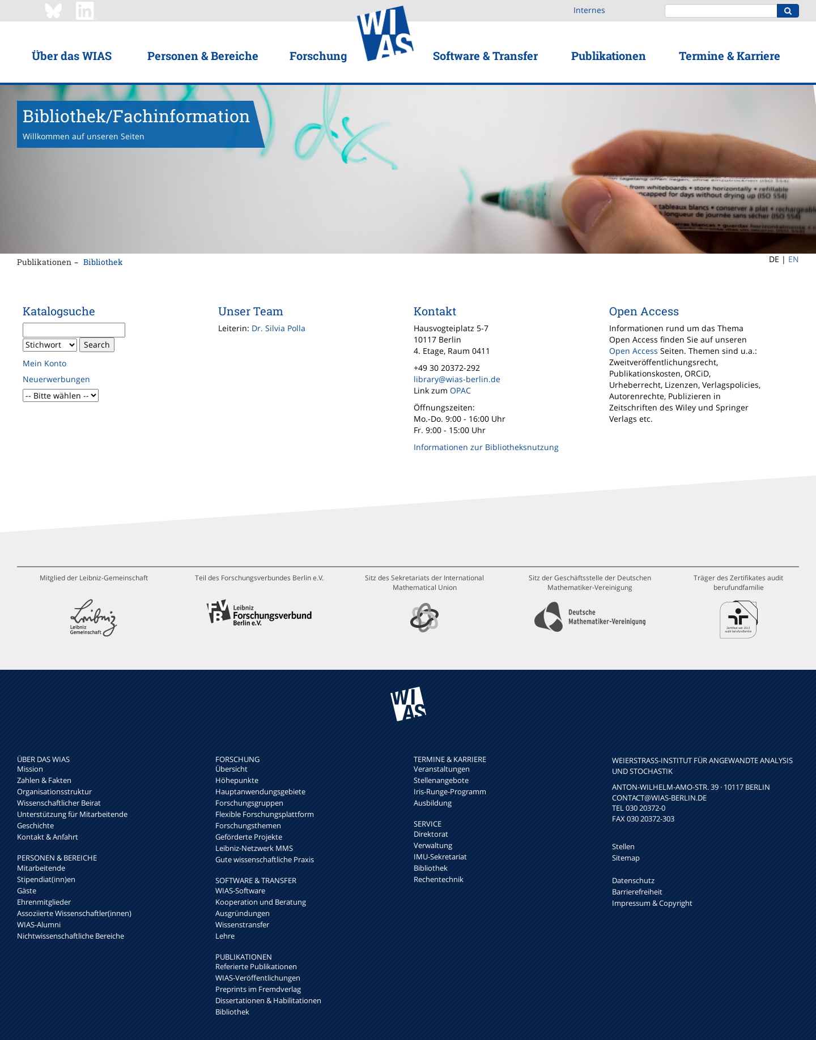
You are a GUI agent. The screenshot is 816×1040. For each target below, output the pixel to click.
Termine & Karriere (729, 55)
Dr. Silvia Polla (278, 328)
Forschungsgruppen (249, 803)
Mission (30, 769)
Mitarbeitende (41, 868)
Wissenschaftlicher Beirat (59, 803)
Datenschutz (633, 880)
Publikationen (608, 55)
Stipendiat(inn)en (46, 879)
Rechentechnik (439, 879)
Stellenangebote (441, 780)
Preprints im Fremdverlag (258, 989)
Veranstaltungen (442, 769)
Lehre (225, 936)
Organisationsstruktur (54, 791)
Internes (589, 10)
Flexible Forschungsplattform (264, 814)
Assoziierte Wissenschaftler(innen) (74, 913)
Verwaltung (433, 845)
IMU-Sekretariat (440, 856)
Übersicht (231, 769)
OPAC (460, 390)
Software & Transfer (485, 55)
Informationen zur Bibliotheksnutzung (486, 447)
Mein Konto (44, 363)
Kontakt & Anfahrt (47, 837)
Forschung (318, 55)
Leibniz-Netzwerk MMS (254, 848)
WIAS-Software (240, 890)
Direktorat (431, 834)
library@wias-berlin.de (457, 379)
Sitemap (626, 858)
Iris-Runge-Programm (450, 791)
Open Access (633, 350)
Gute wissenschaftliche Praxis (264, 859)
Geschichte (35, 825)
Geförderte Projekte (248, 837)
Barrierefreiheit (637, 892)
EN (793, 259)
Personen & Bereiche (202, 55)
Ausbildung (433, 803)
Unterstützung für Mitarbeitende (72, 814)
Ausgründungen (242, 913)
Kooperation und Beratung (260, 902)
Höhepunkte (236, 780)
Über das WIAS (72, 55)
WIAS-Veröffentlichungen (257, 978)
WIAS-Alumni (39, 924)
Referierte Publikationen (256, 966)
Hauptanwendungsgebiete (260, 791)
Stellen (623, 846)
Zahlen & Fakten (44, 780)
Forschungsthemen (248, 825)
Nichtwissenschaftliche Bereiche (70, 936)
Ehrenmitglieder (44, 902)
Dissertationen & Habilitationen (268, 1000)
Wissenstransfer (242, 924)
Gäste (26, 890)
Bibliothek (103, 261)
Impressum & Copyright (652, 903)
